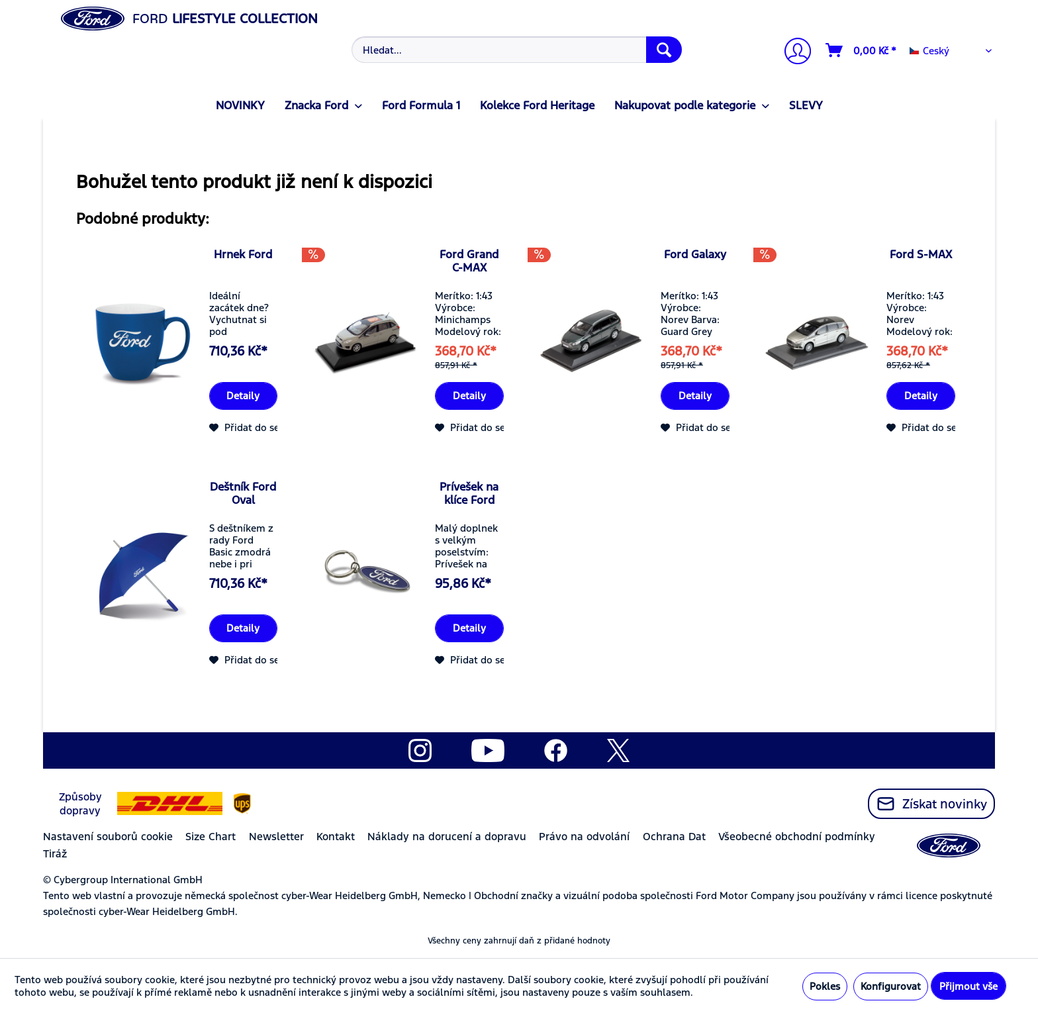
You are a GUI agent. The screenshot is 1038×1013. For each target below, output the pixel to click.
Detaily (243, 395)
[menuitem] (515, 49)
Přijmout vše (968, 986)
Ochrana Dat (674, 837)
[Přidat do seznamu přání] (273, 428)
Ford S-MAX (921, 254)
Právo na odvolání (584, 837)
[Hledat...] (517, 49)
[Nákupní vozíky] (861, 50)
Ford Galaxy (695, 254)
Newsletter (276, 837)
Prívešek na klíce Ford (469, 493)
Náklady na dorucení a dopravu (446, 837)
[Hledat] (664, 49)
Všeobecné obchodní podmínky (796, 837)
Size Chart (210, 837)
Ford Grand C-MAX (469, 261)
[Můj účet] (792, 52)
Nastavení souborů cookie (108, 837)
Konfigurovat (891, 986)
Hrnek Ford (243, 254)
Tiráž (55, 854)
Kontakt (335, 837)
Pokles (825, 986)
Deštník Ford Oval (243, 493)
